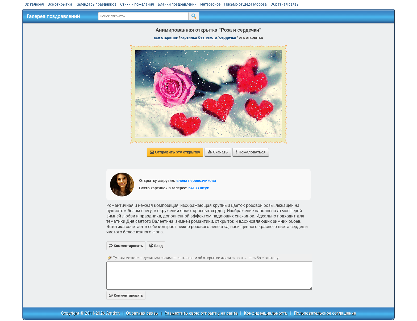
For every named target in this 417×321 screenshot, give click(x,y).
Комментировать (126, 295)
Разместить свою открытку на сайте (200, 313)
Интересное (210, 4)
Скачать (218, 152)
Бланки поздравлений (177, 4)
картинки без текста (198, 37)
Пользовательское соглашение (325, 313)
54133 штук (199, 188)
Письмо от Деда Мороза (245, 4)
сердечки (227, 37)
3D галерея (34, 4)
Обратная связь (284, 4)
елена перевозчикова (196, 180)
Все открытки (60, 4)
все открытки (166, 37)
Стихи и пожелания (137, 4)
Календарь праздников (96, 4)
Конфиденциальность (265, 313)
